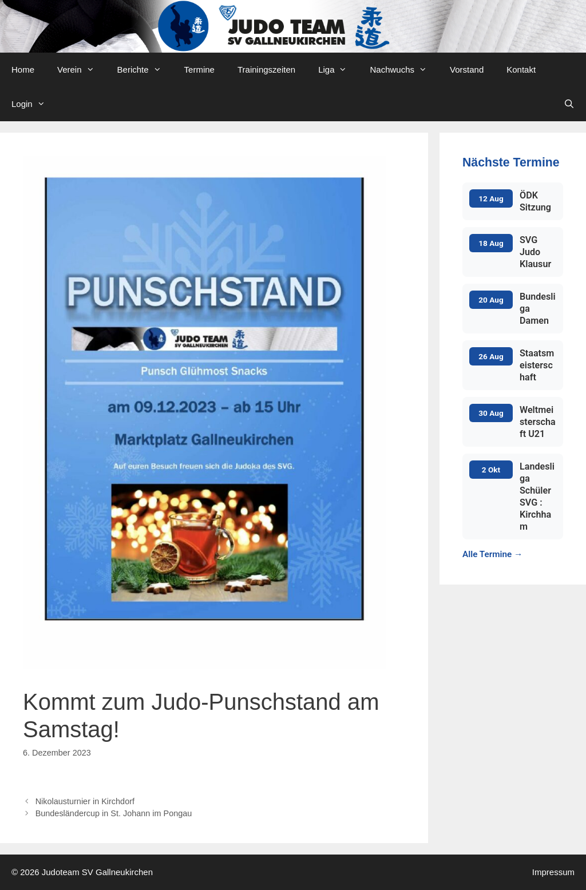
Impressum (553, 872)
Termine (199, 69)
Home (22, 69)
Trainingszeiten (266, 69)
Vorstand (467, 69)
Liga (338, 70)
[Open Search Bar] (569, 104)
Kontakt (521, 69)
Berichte (145, 70)
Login (34, 104)
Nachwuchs (404, 70)
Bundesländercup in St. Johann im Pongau (115, 813)
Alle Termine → (492, 554)
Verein (81, 70)
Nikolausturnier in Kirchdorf (84, 801)
